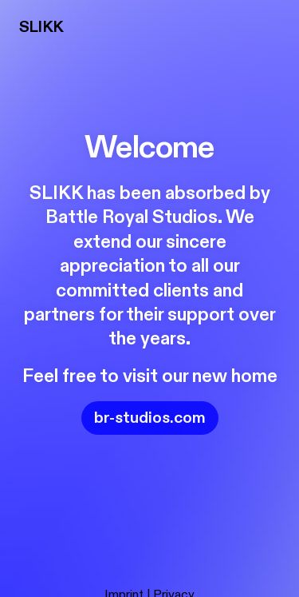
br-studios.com (150, 418)
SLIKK (41, 27)
